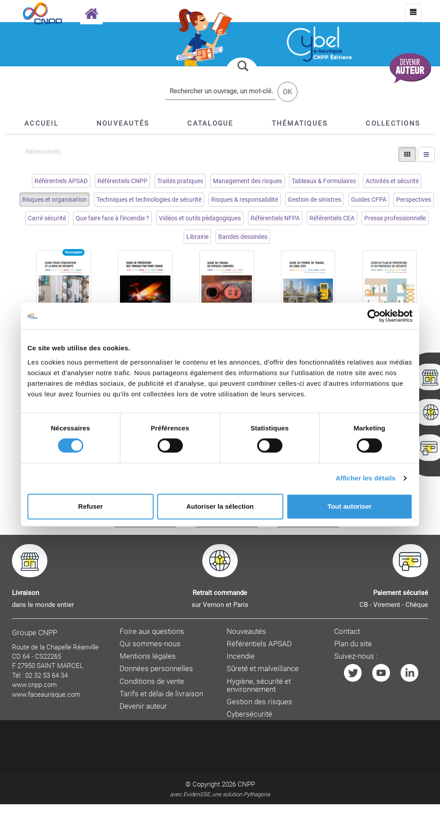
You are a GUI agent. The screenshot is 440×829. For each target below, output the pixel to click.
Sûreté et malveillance (263, 668)
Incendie (241, 656)
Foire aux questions (152, 631)
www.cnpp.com (34, 685)
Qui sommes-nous (150, 644)
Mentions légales (148, 656)
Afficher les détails (365, 478)
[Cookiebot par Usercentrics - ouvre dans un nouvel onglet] (374, 315)
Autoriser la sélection (220, 506)
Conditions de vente (152, 681)
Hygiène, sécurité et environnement (259, 685)
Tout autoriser (350, 506)
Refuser (90, 506)
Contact (347, 631)
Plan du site (353, 644)
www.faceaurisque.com (46, 695)
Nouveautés (246, 631)
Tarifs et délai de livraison (161, 694)
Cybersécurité (249, 714)
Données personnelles (156, 668)
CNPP (246, 784)
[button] (210, 123)
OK (287, 92)
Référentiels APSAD (259, 644)
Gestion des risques (259, 702)
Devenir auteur (143, 706)
